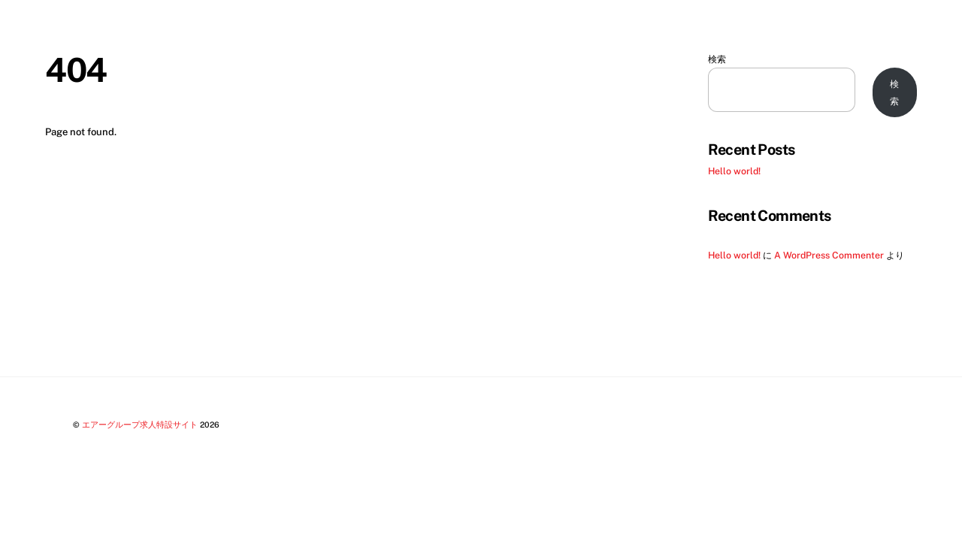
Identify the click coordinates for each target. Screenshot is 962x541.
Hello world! (734, 171)
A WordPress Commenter (829, 255)
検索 (717, 59)
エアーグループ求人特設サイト (140, 424)
